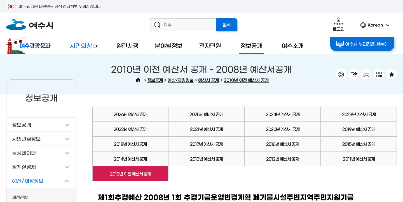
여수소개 (293, 45)
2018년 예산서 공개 (130, 144)
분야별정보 (168, 45)
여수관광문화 (30, 45)
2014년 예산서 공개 (130, 159)
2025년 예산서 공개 (206, 114)
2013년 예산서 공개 (206, 159)
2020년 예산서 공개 (282, 129)
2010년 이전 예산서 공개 (246, 80)
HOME (138, 80)
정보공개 (251, 45)
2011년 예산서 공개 (359, 159)
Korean (375, 27)
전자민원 (210, 45)
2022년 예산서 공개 (130, 129)
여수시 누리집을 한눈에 (362, 44)
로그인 (338, 24)
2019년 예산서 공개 (358, 129)
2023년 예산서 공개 (359, 114)
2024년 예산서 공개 (282, 114)
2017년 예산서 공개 (206, 144)
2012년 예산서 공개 (282, 159)
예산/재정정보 (180, 80)
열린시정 (127, 45)
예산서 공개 (208, 80)
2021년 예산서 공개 (206, 129)
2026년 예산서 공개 (130, 114)
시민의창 (79, 48)
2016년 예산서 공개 (282, 144)
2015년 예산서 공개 (358, 144)
